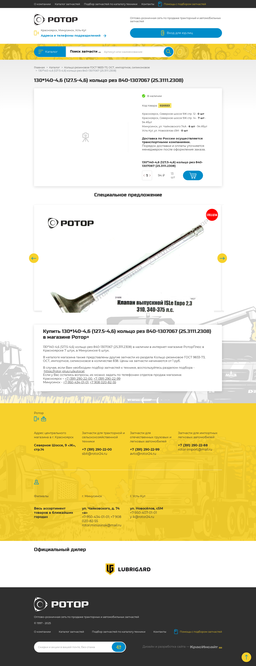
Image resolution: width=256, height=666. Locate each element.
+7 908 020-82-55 (103, 382)
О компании (42, 4)
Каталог (51, 52)
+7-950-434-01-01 (75, 382)
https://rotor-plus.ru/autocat (64, 371)
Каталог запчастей (67, 4)
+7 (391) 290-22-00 (78, 378)
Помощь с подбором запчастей (182, 4)
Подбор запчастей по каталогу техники (110, 4)
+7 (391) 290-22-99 (107, 378)
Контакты (147, 4)
